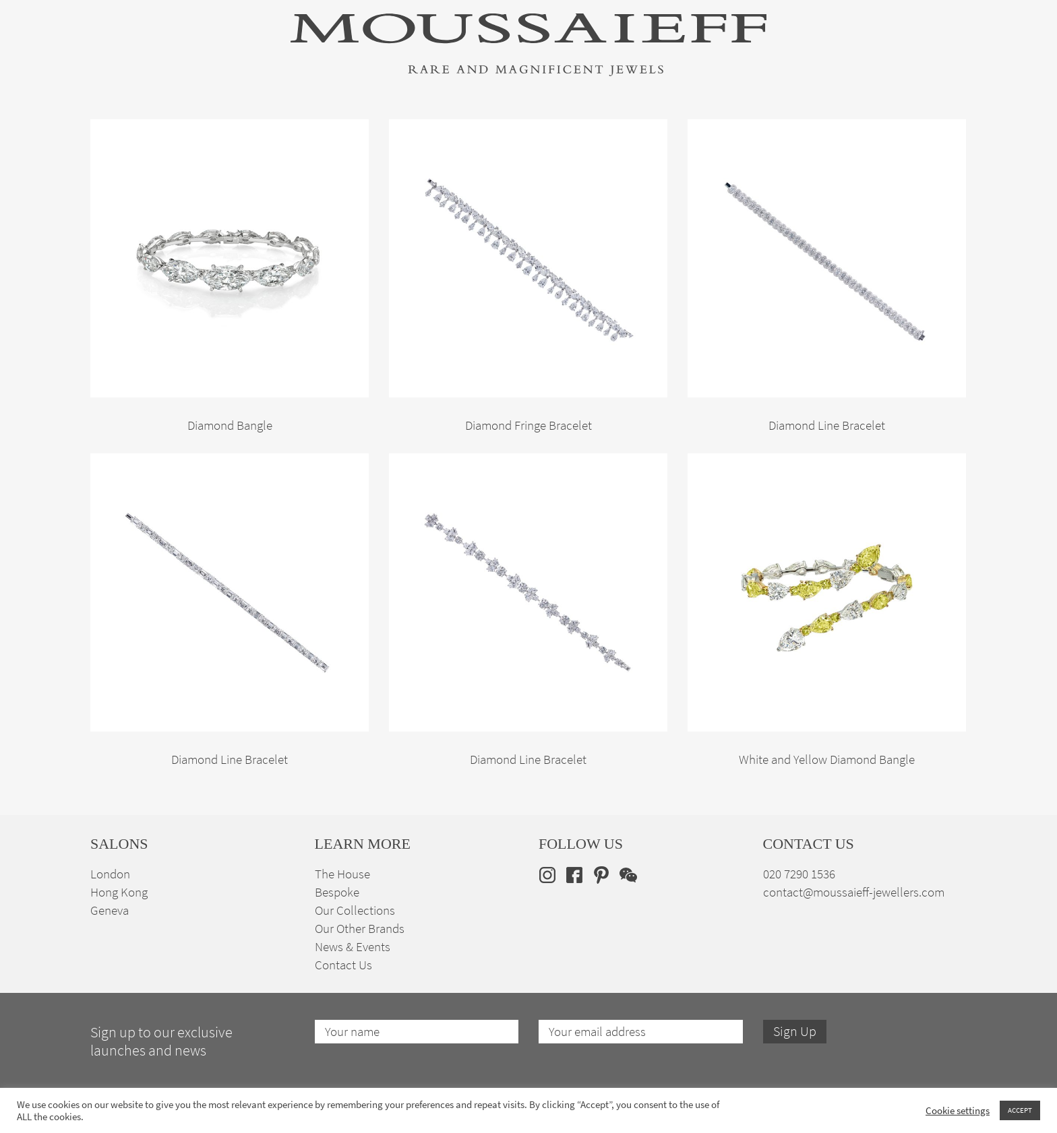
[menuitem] (945, 129)
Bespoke (337, 892)
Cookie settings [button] (958, 1111)
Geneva (109, 910)
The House (817, 130)
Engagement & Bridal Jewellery (540, 130)
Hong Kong (119, 892)
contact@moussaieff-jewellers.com (853, 892)
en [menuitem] (936, 129)
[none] (945, 129)
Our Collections (355, 910)
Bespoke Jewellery (708, 130)
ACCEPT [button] (1020, 1110)
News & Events (352, 946)
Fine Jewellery (267, 130)
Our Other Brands (359, 928)
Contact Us (343, 965)
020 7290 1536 (799, 874)
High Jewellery (159, 130)
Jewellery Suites (380, 130)
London (110, 874)
